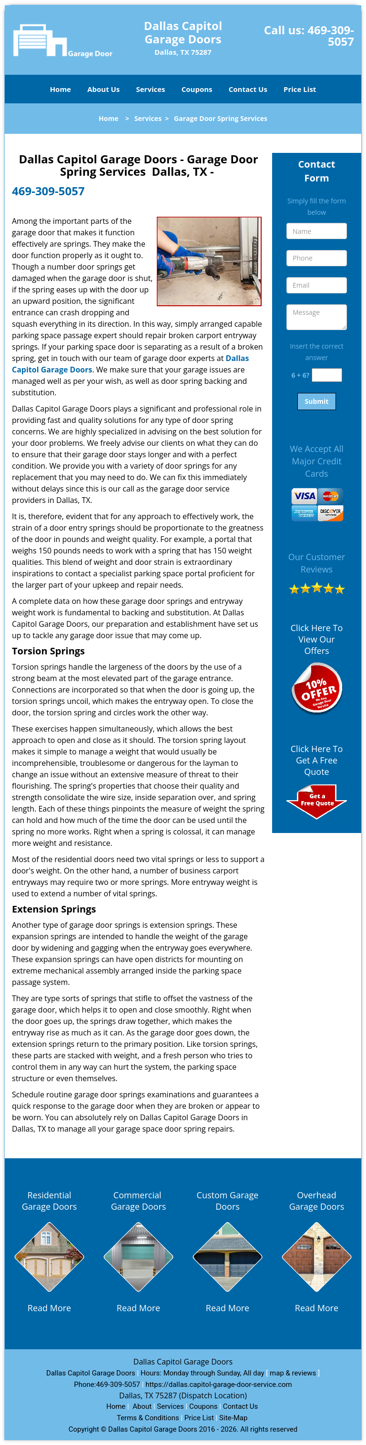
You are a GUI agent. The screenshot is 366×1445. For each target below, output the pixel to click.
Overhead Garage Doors (317, 1200)
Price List (300, 89)
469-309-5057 (330, 35)
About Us (103, 89)
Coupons (197, 89)
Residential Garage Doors (49, 1200)
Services (150, 89)
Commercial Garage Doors (138, 1200)
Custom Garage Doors (228, 1200)
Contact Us (248, 89)
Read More (49, 1308)
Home (60, 89)
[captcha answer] (327, 375)
